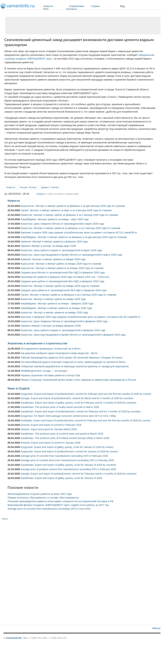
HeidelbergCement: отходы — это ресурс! (44, 370)
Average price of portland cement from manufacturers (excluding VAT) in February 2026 (68, 469)
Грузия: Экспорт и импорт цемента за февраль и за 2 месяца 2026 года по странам (68, 294)
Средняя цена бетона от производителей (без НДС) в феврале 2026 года (63, 272)
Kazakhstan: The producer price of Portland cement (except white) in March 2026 (65, 438)
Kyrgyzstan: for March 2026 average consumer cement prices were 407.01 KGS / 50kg (68, 415)
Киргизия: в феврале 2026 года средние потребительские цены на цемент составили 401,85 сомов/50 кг (80, 316)
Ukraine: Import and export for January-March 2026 (49, 429)
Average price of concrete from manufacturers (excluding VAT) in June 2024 (49, 508)
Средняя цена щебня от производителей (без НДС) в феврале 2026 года (62, 281)
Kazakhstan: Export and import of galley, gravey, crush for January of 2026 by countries (68, 464)
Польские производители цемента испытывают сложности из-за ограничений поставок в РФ (60, 501)
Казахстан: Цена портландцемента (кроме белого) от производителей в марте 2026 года (71, 254)
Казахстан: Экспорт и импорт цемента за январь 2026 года (54, 312)
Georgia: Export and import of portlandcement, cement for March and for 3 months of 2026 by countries (77, 398)
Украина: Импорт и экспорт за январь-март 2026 (48, 245)
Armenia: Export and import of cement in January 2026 (50, 442)
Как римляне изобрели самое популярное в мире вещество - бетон (59, 353)
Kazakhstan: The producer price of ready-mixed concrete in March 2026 (60, 407)
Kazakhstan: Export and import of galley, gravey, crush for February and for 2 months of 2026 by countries (78, 402)
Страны (104, 6)
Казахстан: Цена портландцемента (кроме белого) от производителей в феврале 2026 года (73, 334)
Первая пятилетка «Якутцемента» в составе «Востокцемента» (43, 497)
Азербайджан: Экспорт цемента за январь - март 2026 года (55, 219)
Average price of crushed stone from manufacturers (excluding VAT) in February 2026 (67, 460)
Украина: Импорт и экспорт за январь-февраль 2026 (51, 325)
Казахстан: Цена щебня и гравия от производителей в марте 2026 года (61, 250)
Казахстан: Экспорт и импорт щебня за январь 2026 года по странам (60, 285)
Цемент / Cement (50, 187)
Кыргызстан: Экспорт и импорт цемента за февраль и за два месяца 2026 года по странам (73, 206)
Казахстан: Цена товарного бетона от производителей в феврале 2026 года (64, 321)
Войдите (41, 194)
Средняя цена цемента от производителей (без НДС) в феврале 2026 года (64, 290)
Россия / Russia (28, 187)
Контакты (71, 9)
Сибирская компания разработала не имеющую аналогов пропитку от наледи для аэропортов (75, 366)
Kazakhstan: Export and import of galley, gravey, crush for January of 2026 (61, 478)
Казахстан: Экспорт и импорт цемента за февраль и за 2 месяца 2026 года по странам (70, 228)
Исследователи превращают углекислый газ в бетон (51, 348)
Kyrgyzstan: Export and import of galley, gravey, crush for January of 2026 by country (67, 447)
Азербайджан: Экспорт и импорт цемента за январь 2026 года (56, 308)
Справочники (79, 6)
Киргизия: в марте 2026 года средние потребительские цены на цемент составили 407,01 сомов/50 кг (79, 232)
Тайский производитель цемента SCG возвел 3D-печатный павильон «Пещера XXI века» (72, 357)
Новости (55, 6)
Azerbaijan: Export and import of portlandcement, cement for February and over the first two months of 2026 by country (85, 420)
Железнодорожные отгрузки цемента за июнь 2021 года (40, 494)
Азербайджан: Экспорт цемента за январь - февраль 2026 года (57, 303)
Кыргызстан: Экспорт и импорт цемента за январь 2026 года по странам (62, 268)
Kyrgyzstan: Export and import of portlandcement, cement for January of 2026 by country (69, 451)
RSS (45, 9)
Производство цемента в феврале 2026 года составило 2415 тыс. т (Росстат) (65, 276)
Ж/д (122, 6)
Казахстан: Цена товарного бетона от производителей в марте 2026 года (62, 223)
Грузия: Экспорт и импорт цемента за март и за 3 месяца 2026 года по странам (66, 210)
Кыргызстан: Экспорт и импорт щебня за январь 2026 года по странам (61, 263)
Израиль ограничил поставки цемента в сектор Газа (50, 375)
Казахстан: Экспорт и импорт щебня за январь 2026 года (53, 299)
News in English (19, 388)
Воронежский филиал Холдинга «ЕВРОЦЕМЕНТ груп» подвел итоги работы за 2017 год (58, 505)
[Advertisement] (83, 25)
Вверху (156, 628)
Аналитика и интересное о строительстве (37, 343)
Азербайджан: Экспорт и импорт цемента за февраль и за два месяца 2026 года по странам (74, 237)
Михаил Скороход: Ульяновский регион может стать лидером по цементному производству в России (78, 379)
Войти (5, 519)
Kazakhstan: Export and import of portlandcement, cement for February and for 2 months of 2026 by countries (81, 411)
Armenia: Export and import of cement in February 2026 (50, 424)
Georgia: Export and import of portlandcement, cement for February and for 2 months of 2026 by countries (78, 473)
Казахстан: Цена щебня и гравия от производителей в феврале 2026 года (63, 330)
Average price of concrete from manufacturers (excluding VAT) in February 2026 (64, 455)
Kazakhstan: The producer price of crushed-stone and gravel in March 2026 (62, 433)
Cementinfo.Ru (14, 638)
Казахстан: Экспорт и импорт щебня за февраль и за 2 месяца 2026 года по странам (69, 214)
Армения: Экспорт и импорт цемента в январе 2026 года (53, 259)
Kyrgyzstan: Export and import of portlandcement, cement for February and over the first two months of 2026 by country (86, 393)
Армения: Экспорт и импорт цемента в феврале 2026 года (54, 241)
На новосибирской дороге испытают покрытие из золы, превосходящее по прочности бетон (73, 362)
